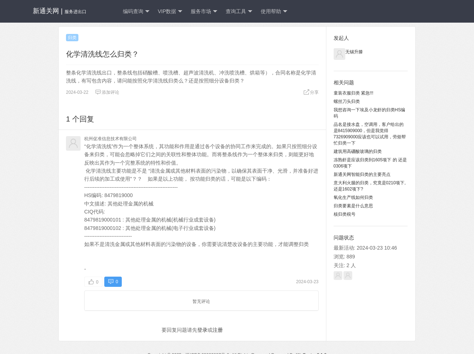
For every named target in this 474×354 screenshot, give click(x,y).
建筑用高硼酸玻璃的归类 (358, 151)
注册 (218, 330)
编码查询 (136, 11)
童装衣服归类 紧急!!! (353, 93)
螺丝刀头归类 (347, 101)
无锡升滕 (354, 51)
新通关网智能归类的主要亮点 (362, 174)
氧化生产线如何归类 (353, 197)
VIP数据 (170, 11)
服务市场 (204, 11)
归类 (72, 37)
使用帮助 (274, 11)
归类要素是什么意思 (353, 205)
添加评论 (107, 92)
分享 (311, 92)
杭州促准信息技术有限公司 (110, 138)
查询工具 (239, 11)
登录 (202, 330)
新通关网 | (59, 11)
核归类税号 (345, 214)
